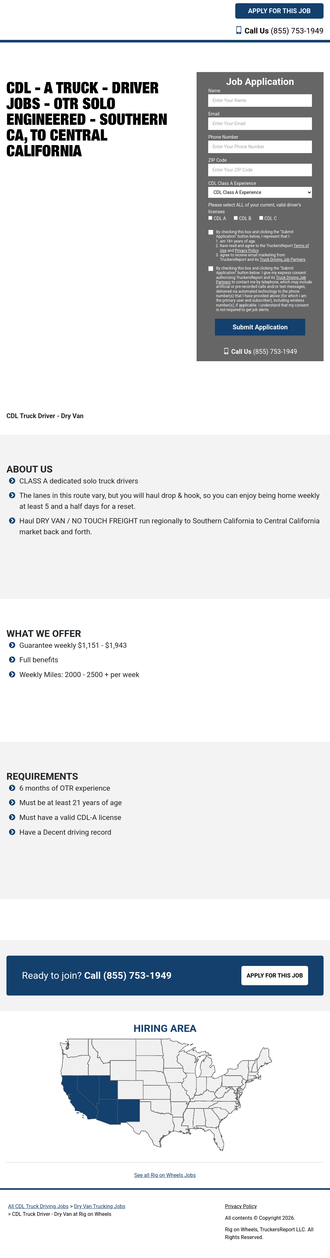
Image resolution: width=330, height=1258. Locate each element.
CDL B (242, 218)
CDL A (217, 218)
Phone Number (223, 137)
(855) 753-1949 (284, 30)
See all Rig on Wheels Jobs (165, 1175)
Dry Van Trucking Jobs (99, 1206)
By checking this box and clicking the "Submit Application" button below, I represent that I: (264, 246)
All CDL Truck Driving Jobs (38, 1206)
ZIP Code (217, 160)
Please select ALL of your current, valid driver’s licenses (254, 208)
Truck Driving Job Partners (282, 259)
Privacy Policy (246, 250)
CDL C (268, 218)
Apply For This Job (279, 11)
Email (213, 113)
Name (214, 90)
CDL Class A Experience (232, 183)
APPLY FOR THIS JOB (275, 975)
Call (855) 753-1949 (127, 975)
